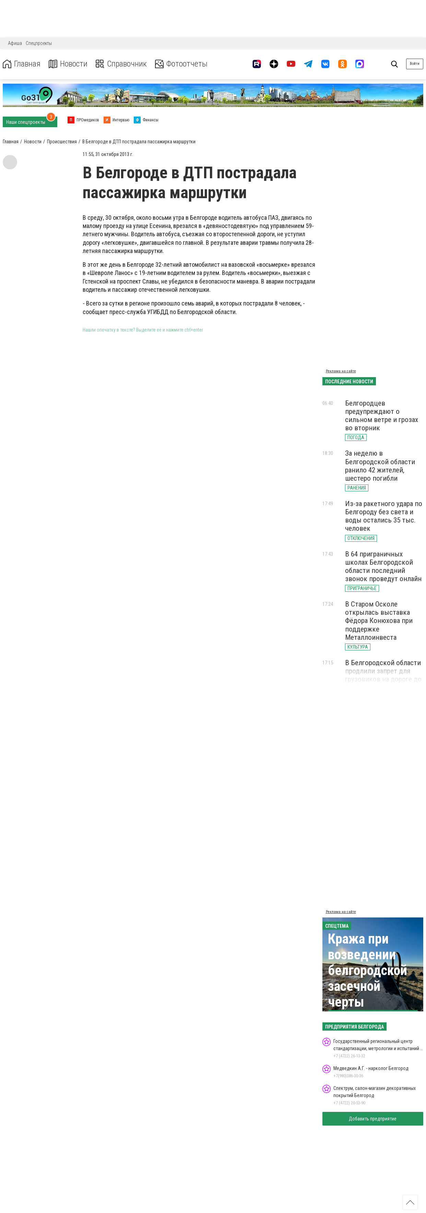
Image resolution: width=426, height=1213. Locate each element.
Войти (414, 63)
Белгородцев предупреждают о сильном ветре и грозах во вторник (381, 415)
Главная (21, 64)
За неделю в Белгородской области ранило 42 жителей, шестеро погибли (380, 465)
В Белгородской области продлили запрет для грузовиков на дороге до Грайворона (383, 675)
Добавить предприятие (373, 1118)
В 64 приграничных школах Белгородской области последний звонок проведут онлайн (383, 566)
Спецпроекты (39, 43)
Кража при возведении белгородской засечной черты (367, 970)
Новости (68, 64)
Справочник (121, 64)
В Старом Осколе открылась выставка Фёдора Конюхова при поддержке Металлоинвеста (379, 620)
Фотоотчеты (181, 64)
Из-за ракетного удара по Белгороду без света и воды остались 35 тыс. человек (383, 516)
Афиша (15, 43)
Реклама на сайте (341, 371)
